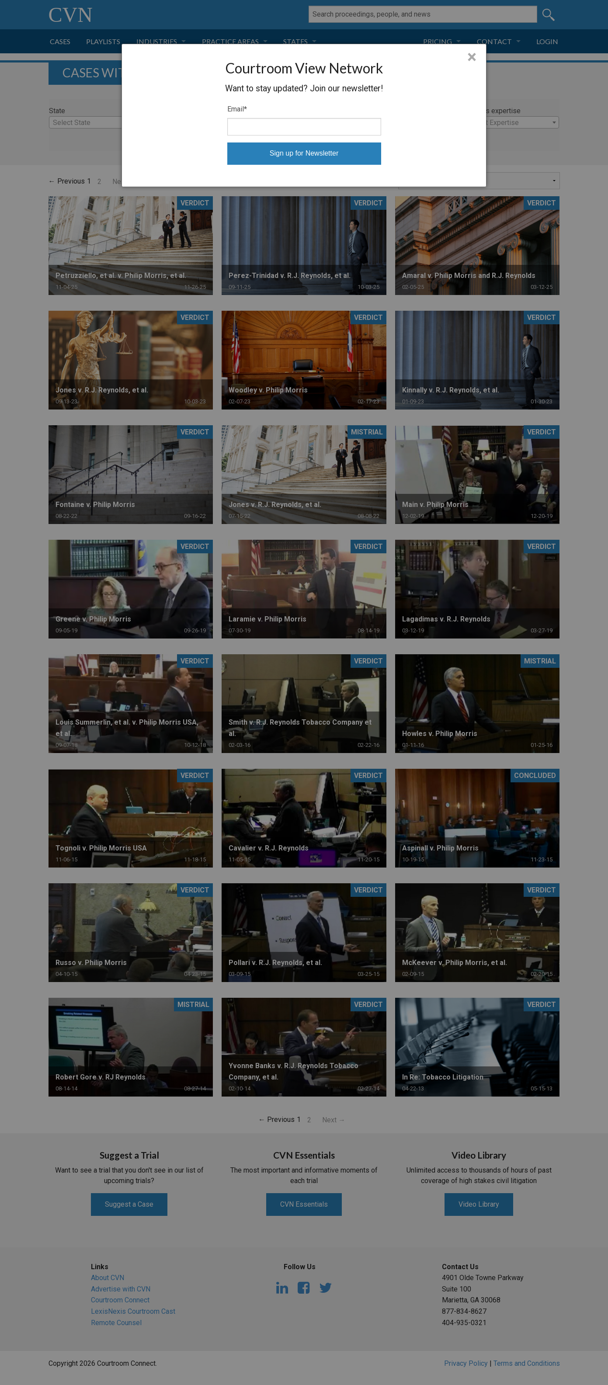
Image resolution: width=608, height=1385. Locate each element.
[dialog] (304, 115)
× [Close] (471, 57)
